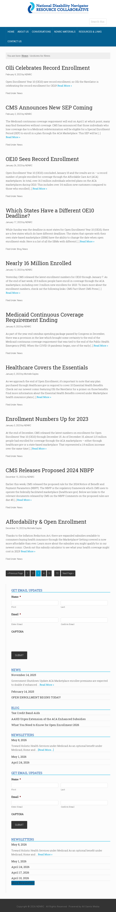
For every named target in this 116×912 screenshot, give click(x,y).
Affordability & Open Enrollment (46, 521)
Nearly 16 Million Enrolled (38, 263)
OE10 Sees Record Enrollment (42, 158)
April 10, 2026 (20, 875)
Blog (19, 249)
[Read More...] (46, 748)
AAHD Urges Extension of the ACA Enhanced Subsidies (48, 718)
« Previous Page (15, 573)
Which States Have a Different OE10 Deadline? (50, 213)
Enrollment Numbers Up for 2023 (47, 418)
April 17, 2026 (20, 870)
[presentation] (34, 641)
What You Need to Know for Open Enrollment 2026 (45, 723)
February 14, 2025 (22, 690)
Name (16, 596)
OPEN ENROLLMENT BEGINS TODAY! (36, 696)
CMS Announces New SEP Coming (49, 107)
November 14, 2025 (23, 674)
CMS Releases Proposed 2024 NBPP (50, 470)
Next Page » (68, 573)
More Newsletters (23, 880)
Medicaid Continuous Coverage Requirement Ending (45, 317)
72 (57, 573)
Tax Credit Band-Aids (25, 712)
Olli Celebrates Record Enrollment (48, 67)
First (13, 607)
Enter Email (17, 624)
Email (16, 614)
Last (63, 607)
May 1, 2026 (18, 755)
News (20, 93)
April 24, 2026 (20, 761)
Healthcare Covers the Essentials (47, 367)
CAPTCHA (17, 631)
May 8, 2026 (19, 739)
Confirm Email (68, 624)
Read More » (64, 85)
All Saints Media (90, 904)
